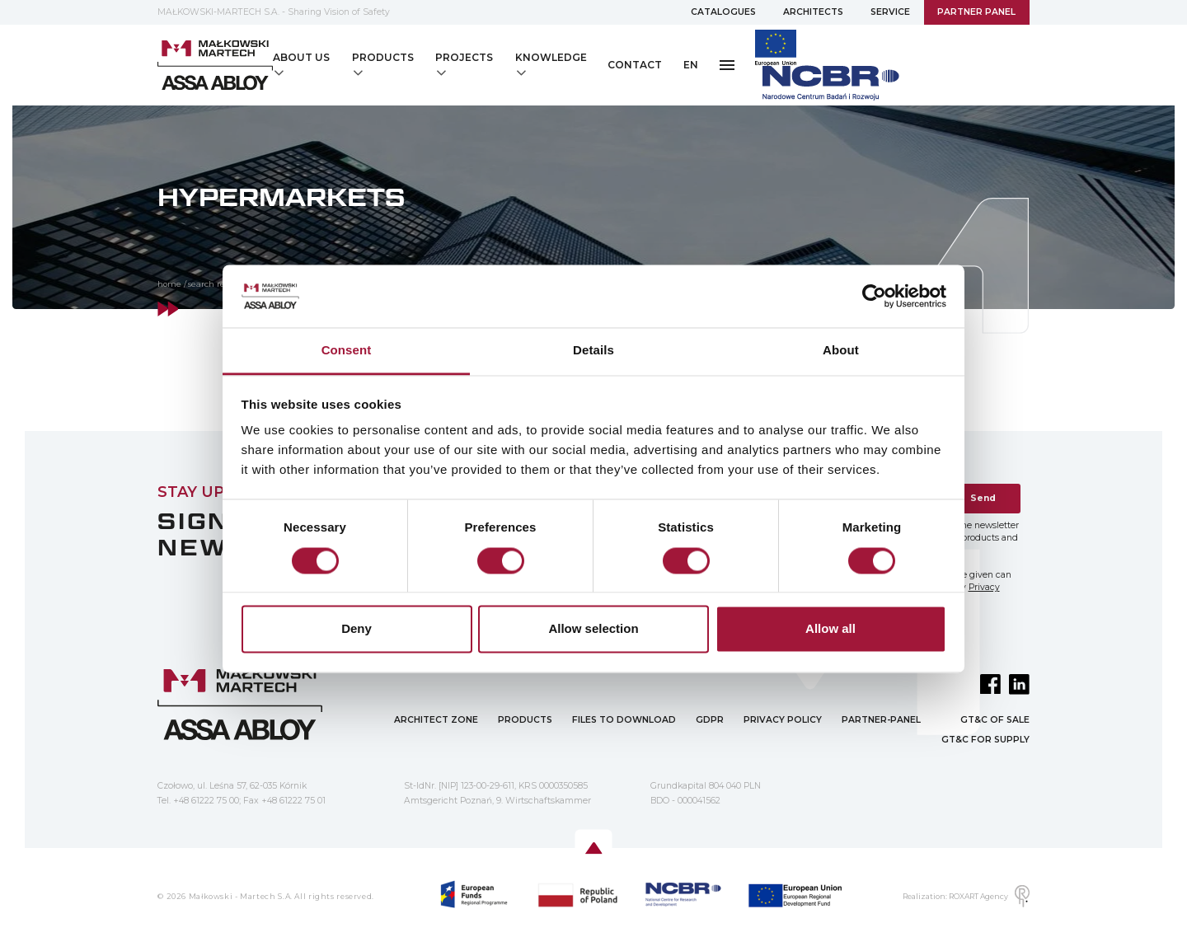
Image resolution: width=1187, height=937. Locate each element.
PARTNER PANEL (976, 12)
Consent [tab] (346, 351)
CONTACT (635, 65)
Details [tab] (593, 351)
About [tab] (841, 351)
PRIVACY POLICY (783, 719)
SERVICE (890, 12)
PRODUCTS (525, 719)
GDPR (710, 719)
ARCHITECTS (813, 12)
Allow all (830, 629)
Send (983, 498)
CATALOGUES (723, 12)
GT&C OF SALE (995, 719)
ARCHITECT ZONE (436, 719)
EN (690, 65)
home (169, 283)
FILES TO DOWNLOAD (624, 719)
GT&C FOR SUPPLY (985, 739)
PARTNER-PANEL (881, 719)
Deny (356, 629)
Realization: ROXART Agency (966, 896)
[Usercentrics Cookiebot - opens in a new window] (874, 295)
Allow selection (593, 629)
